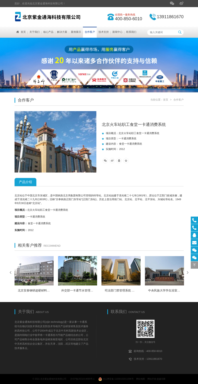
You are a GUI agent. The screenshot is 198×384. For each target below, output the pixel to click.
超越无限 (161, 378)
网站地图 (140, 378)
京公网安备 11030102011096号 (116, 378)
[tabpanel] (99, 65)
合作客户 (178, 99)
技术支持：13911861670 (145, 358)
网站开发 (151, 378)
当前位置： (156, 99)
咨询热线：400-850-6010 (145, 350)
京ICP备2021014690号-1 (82, 378)
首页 (165, 99)
